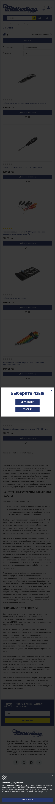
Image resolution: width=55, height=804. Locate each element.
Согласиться (27, 800)
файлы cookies (23, 786)
